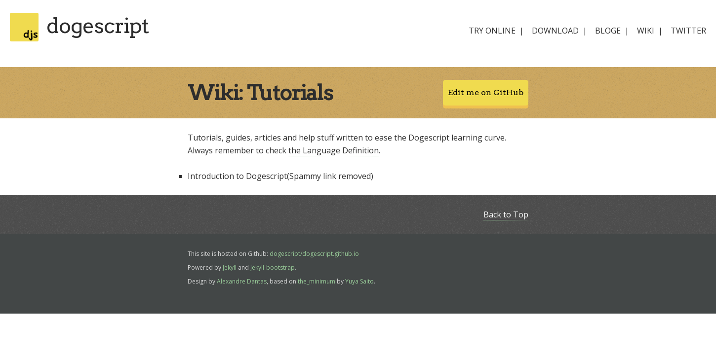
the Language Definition (333, 150)
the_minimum (316, 281)
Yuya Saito (359, 281)
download (555, 30)
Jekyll (230, 267)
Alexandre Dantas (242, 281)
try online (492, 30)
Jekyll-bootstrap (272, 267)
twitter (688, 30)
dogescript (97, 25)
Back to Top (505, 214)
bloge (608, 30)
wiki (645, 30)
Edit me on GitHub (485, 92)
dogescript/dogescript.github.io (314, 253)
